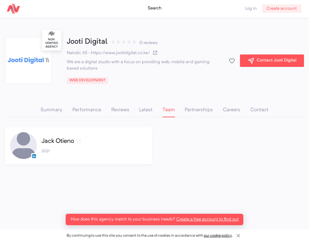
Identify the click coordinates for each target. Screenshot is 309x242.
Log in (251, 8)
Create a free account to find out (207, 219)
